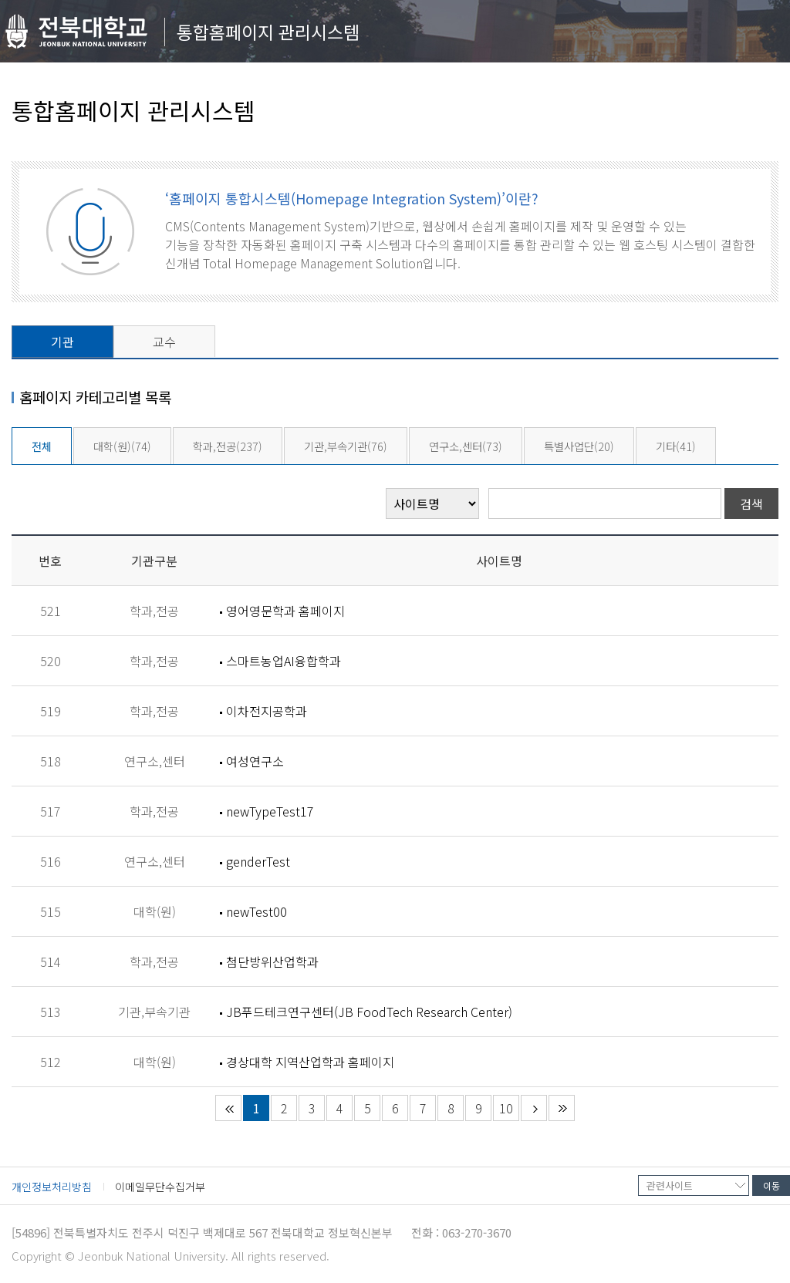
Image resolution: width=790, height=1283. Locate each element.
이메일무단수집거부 (160, 1186)
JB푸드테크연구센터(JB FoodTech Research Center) (369, 1011)
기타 (676, 446)
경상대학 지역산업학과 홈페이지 (310, 1061)
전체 (42, 446)
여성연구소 (255, 761)
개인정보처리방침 (52, 1186)
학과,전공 (227, 446)
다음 (534, 1108)
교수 (164, 341)
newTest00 (256, 911)
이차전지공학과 (266, 711)
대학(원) (122, 446)
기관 (62, 341)
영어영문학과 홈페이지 (285, 610)
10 (506, 1108)
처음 (228, 1108)
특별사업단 (579, 446)
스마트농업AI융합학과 (283, 661)
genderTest (258, 861)
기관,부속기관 (345, 446)
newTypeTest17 (270, 811)
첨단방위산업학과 (272, 961)
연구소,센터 (465, 446)
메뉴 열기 (761, 35)
